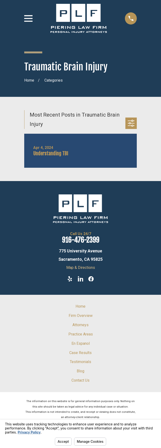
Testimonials (80, 361)
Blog (80, 371)
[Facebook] (91, 278)
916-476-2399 (80, 240)
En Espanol (80, 343)
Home (80, 306)
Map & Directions (80, 267)
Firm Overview (81, 315)
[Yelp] (69, 278)
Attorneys (80, 325)
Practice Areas (80, 334)
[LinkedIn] (80, 278)
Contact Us (80, 380)
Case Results (80, 352)
